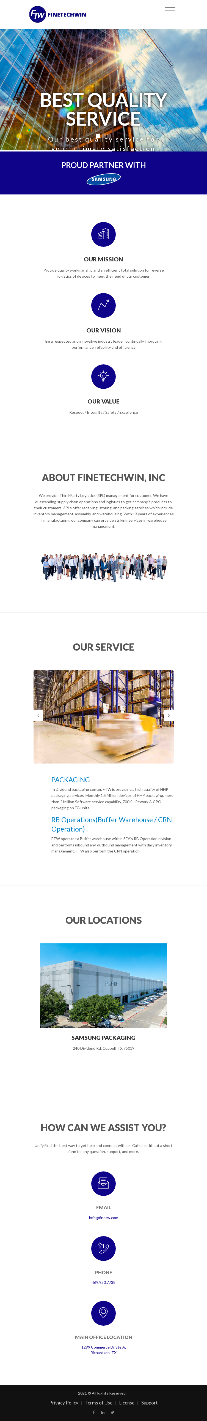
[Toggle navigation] (170, 10)
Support (149, 1403)
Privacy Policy (63, 1403)
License (126, 1403)
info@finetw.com (103, 1217)
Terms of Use (98, 1403)
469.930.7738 (103, 1282)
